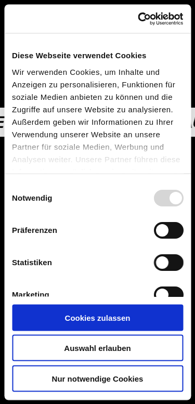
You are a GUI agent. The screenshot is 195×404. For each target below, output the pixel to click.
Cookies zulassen (98, 317)
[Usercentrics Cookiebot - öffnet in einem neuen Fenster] (139, 18)
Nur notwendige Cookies (98, 378)
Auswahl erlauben (97, 348)
